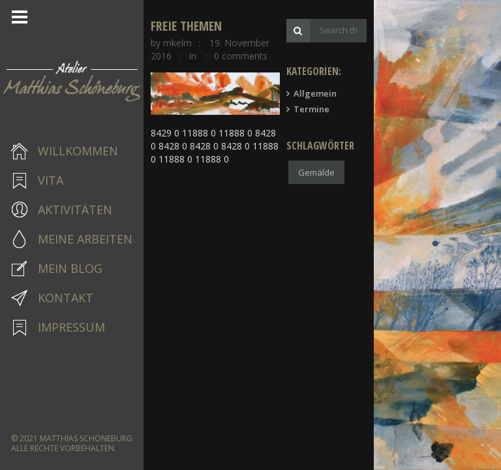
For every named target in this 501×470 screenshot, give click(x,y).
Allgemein (388, 98)
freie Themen (190, 31)
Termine (385, 114)
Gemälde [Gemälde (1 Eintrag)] (390, 177)
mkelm (182, 48)
